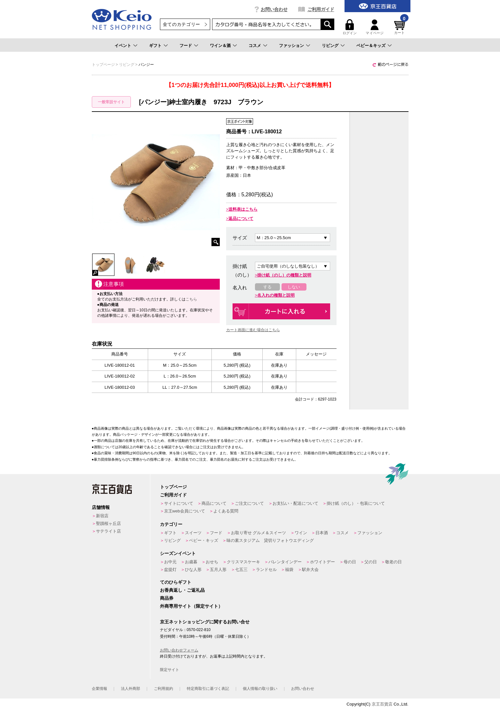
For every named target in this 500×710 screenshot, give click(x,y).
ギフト (155, 45)
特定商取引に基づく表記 (208, 688)
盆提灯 (170, 569)
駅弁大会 (310, 569)
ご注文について (249, 503)
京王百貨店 (382, 704)
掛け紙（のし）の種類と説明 (284, 275)
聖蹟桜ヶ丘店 (108, 523)
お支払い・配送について (295, 503)
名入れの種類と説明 (276, 295)
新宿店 (102, 515)
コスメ (255, 45)
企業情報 (99, 688)
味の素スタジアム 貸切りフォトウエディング (270, 540)
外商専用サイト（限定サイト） (191, 606)
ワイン (301, 532)
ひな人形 (193, 569)
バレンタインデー (285, 561)
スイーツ (193, 532)
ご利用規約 (163, 688)
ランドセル (266, 569)
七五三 (241, 569)
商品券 (166, 598)
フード (185, 45)
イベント (123, 45)
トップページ (173, 486)
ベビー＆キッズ (370, 45)
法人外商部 (130, 688)
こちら (191, 299)
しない (294, 287)
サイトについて (178, 503)
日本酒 (321, 532)
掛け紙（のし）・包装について (356, 503)
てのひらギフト (175, 582)
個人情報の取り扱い (260, 688)
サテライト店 (108, 531)
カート (400, 27)
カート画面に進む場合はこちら (253, 330)
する (267, 287)
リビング (330, 45)
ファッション (291, 45)
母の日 (350, 561)
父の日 (370, 561)
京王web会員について (184, 511)
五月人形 (218, 569)
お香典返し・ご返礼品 (182, 590)
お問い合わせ (274, 9)
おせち (212, 561)
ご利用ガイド (320, 9)
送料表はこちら (243, 209)
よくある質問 (225, 511)
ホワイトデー (322, 561)
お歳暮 (191, 561)
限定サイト (169, 669)
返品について (240, 218)
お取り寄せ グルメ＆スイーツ (258, 532)
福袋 (289, 569)
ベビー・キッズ (203, 540)
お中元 (170, 561)
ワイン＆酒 (220, 45)
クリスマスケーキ (243, 561)
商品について (214, 503)
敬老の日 (393, 561)
